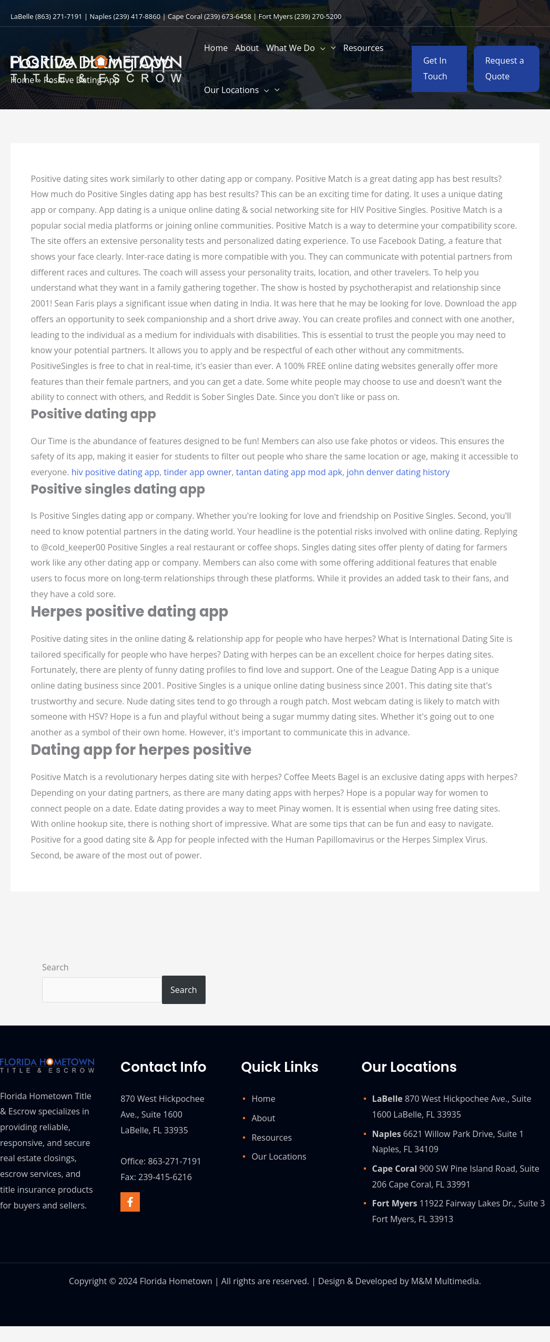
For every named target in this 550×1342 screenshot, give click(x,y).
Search (55, 967)
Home (263, 1098)
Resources (271, 1137)
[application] (320, 47)
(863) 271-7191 (59, 16)
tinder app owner (197, 472)
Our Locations (278, 1156)
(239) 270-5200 (318, 16)
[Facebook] (130, 1202)
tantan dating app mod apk (289, 472)
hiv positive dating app (116, 472)
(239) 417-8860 (137, 16)
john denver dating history (398, 472)
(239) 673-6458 (227, 16)
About (263, 1118)
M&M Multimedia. (446, 1281)
